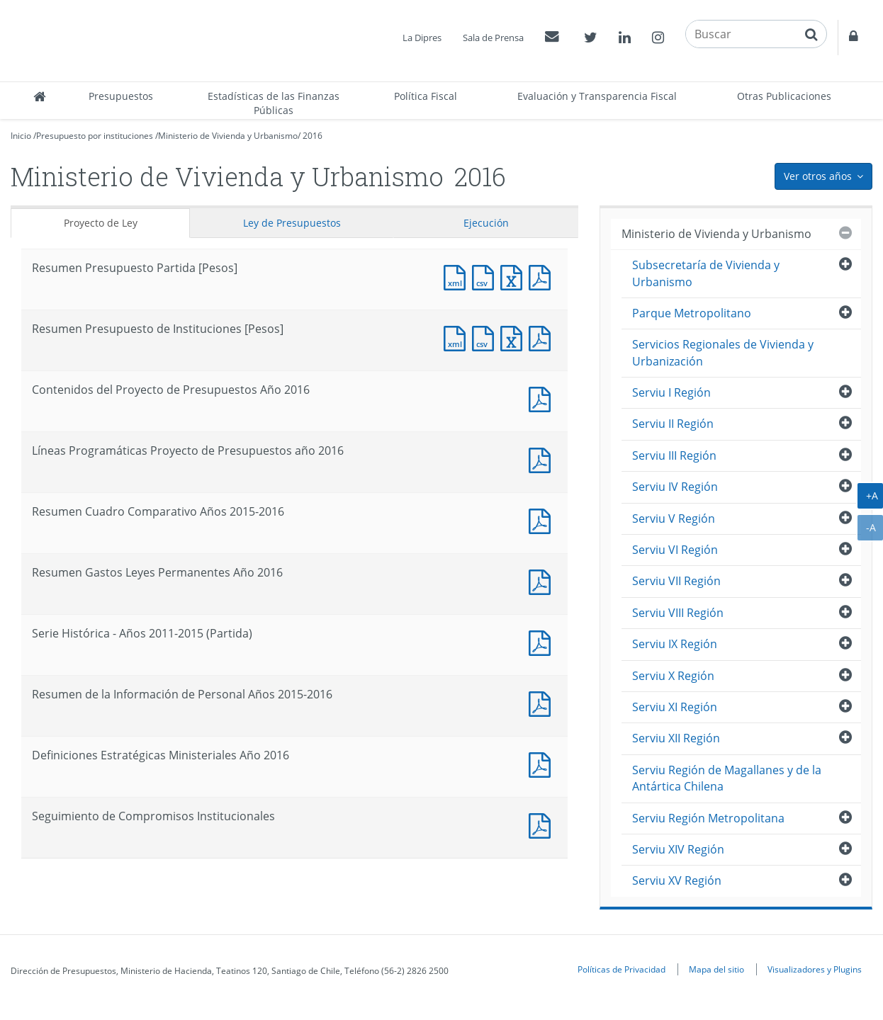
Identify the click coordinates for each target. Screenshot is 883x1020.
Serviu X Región (673, 676)
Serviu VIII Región (678, 612)
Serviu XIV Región (678, 849)
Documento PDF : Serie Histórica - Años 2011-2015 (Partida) (543, 641)
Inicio (21, 136)
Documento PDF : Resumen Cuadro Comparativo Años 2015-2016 (543, 520)
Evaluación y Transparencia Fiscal (597, 96)
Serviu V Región (673, 518)
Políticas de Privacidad (621, 969)
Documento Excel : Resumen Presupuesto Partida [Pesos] (514, 276)
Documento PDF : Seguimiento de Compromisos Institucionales (543, 824)
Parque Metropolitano (691, 313)
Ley (292, 223)
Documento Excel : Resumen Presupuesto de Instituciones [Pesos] (514, 337)
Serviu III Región (674, 455)
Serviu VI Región (675, 549)
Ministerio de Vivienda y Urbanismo (228, 136)
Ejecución (486, 223)
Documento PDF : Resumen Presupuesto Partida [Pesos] (543, 276)
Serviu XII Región (676, 738)
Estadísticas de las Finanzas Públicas (273, 103)
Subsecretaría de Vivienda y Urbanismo (706, 273)
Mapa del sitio (716, 969)
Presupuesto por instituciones (94, 136)
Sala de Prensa (493, 37)
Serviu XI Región (674, 707)
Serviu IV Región (675, 486)
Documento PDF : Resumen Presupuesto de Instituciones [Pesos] (543, 337)
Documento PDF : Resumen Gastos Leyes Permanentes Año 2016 (543, 580)
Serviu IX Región (674, 644)
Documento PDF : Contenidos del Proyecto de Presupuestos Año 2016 (543, 398)
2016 (312, 136)
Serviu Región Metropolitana (708, 818)
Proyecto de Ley (100, 223)
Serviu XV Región (676, 880)
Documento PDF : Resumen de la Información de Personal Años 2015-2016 (543, 702)
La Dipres (422, 37)
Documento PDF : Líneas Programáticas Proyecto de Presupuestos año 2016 (543, 459)
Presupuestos (121, 96)
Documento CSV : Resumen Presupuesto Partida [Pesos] (486, 276)
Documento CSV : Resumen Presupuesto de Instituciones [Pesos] (486, 337)
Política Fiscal (425, 96)
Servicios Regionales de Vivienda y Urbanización (723, 352)
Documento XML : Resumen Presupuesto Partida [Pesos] (458, 276)
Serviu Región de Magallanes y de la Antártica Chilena (726, 778)
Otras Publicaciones (784, 96)
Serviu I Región (671, 392)
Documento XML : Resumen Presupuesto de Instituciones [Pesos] (458, 337)
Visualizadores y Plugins (814, 969)
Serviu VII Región (676, 581)
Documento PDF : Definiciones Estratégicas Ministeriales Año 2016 (543, 763)
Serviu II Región (673, 423)
